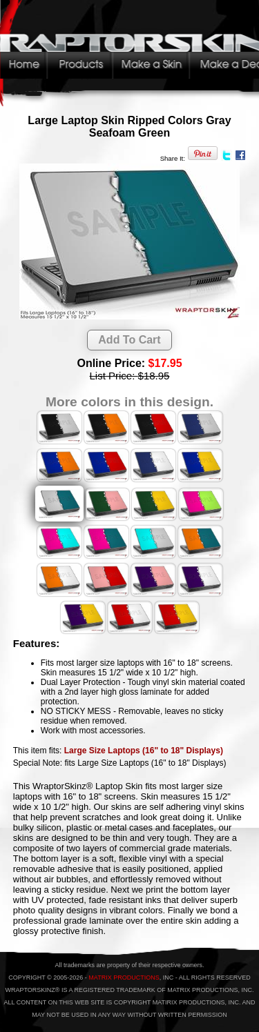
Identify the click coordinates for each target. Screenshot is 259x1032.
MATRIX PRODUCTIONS (123, 977)
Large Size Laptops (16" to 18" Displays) (143, 750)
